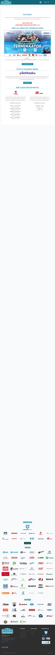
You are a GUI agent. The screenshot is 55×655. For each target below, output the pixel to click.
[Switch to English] (45, 2)
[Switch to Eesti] (48, 2)
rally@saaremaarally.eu (8, 642)
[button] (41, 2)
